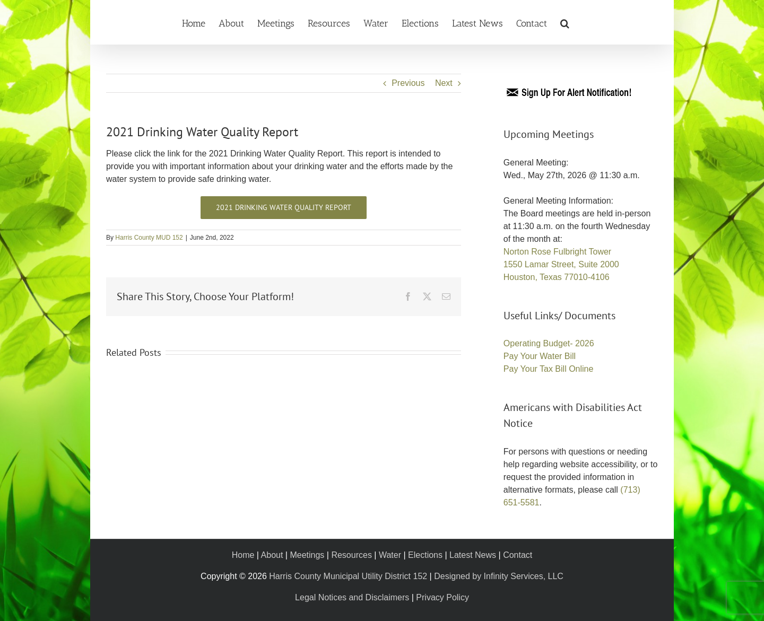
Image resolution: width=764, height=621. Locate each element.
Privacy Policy (442, 597)
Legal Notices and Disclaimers (352, 597)
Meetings (307, 554)
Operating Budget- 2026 (548, 343)
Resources (351, 554)
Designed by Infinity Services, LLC (498, 576)
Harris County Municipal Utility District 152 (348, 576)
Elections (425, 554)
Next (444, 83)
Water (390, 554)
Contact (517, 554)
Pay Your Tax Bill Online (548, 368)
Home (243, 554)
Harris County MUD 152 (149, 237)
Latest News (472, 554)
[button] (564, 22)
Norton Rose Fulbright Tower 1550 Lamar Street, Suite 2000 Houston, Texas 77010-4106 (561, 264)
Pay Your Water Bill (539, 356)
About (272, 554)
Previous (408, 83)
